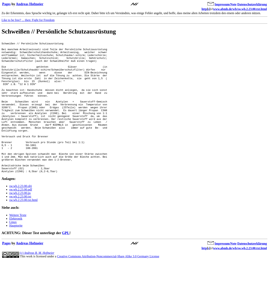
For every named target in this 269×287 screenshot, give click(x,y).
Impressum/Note (226, 4)
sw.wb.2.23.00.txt (20, 223)
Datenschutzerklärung (252, 4)
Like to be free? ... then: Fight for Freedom (28, 20)
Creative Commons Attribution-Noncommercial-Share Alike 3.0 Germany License (108, 283)
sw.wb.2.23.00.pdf (20, 216)
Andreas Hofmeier (29, 4)
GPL (65, 260)
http (204, 9)
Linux (13, 248)
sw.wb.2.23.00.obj (20, 212)
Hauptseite (15, 252)
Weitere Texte (17, 241)
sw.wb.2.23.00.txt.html (23, 226)
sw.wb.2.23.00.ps (20, 219)
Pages (6, 4)
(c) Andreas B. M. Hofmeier (37, 279)
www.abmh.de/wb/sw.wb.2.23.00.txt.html (240, 9)
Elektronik (15, 245)
